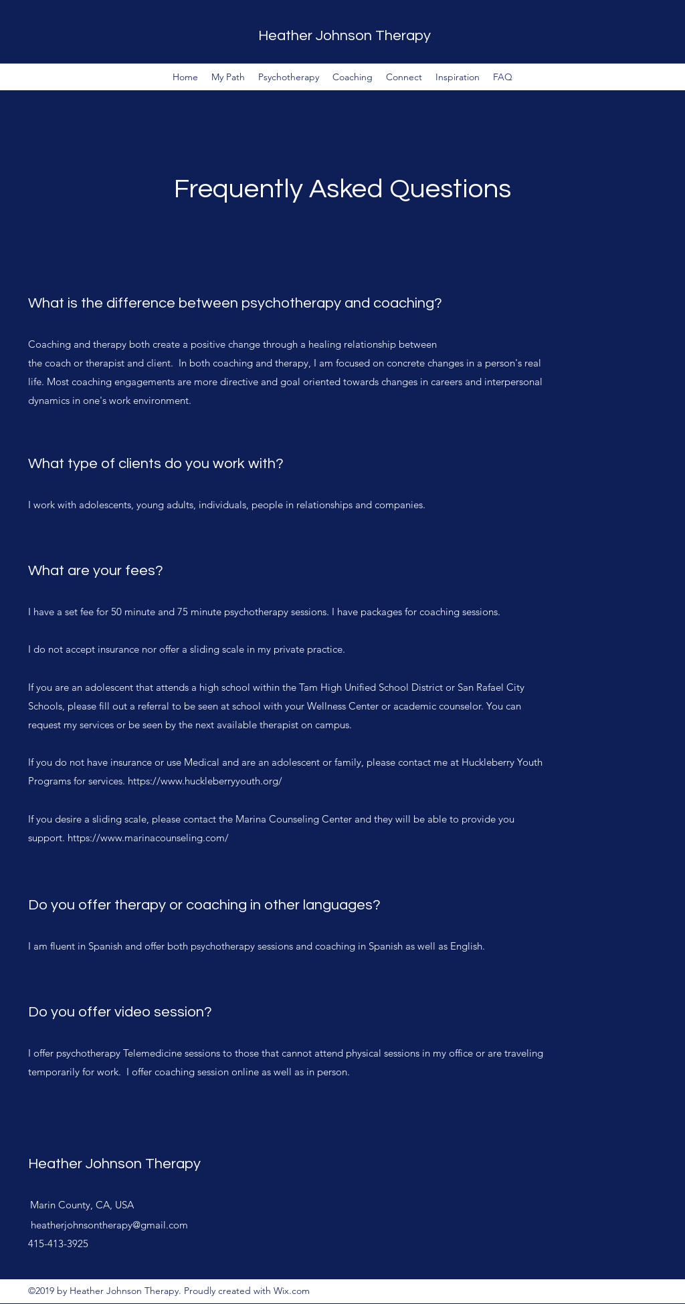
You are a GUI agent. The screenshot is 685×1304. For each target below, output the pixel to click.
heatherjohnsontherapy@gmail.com (109, 1224)
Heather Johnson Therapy (344, 35)
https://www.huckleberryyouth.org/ (208, 780)
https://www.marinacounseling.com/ (149, 837)
